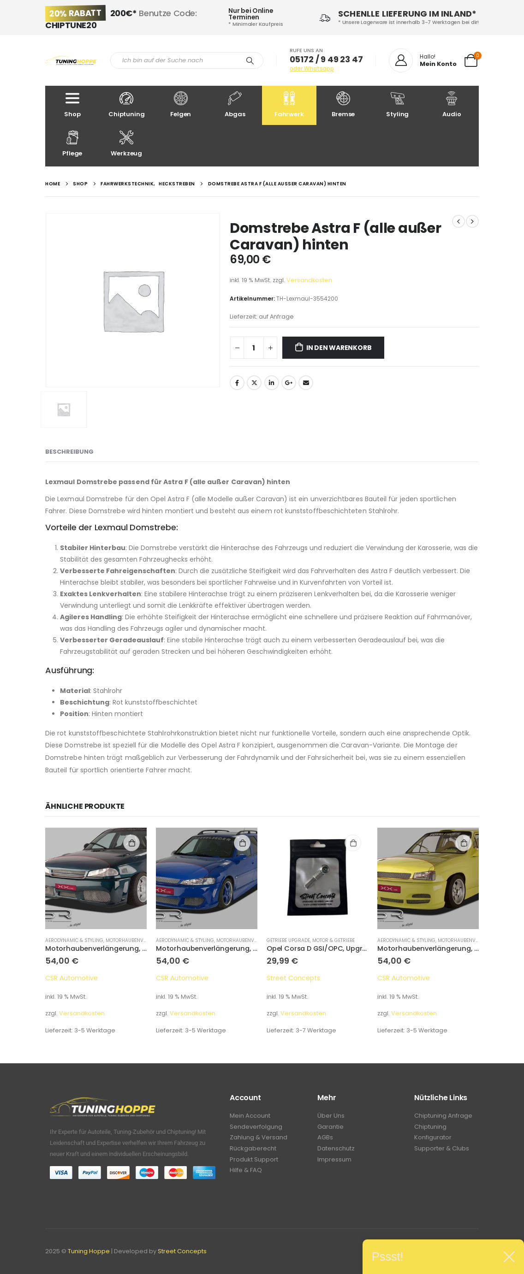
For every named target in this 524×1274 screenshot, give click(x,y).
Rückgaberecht (253, 1150)
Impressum (334, 1162)
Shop (72, 105)
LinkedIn (271, 382)
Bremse (343, 105)
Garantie (330, 1127)
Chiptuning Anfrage (443, 1116)
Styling (397, 105)
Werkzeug (126, 144)
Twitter (254, 382)
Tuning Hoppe (89, 1251)
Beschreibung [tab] (69, 451)
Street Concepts (293, 978)
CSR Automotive (71, 978)
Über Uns (331, 1116)
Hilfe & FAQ (246, 1173)
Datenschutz (336, 1150)
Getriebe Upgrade (288, 940)
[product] (96, 878)
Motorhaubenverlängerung (142, 940)
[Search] (250, 60)
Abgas (235, 105)
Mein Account (250, 1116)
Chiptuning (126, 105)
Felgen (180, 105)
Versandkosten (309, 280)
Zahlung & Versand (258, 1139)
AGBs (325, 1139)
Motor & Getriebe (333, 940)
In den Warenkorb (339, 347)
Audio (452, 105)
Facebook (237, 382)
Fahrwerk (289, 105)
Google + (288, 382)
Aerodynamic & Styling (74, 940)
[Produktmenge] (254, 348)
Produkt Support (254, 1162)
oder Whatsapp (312, 68)
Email (305, 382)
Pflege (72, 144)
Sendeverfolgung (256, 1127)
